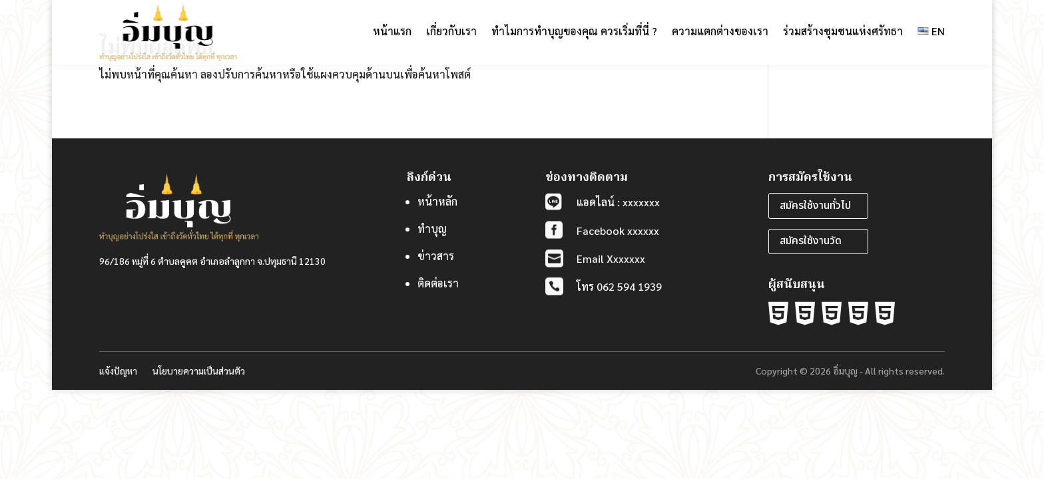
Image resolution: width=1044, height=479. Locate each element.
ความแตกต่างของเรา (720, 31)
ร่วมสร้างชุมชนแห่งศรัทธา (843, 31)
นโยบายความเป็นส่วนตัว (198, 371)
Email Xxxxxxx (611, 258)
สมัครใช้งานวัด (811, 241)
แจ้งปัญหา (118, 371)
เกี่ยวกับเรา (451, 31)
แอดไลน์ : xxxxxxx (618, 202)
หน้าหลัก (437, 201)
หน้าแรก (392, 31)
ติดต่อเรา (438, 283)
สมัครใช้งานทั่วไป (815, 206)
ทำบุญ (432, 229)
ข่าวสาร (435, 256)
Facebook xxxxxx (618, 231)
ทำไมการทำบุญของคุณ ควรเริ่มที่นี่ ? (574, 31)
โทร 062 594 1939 (619, 286)
